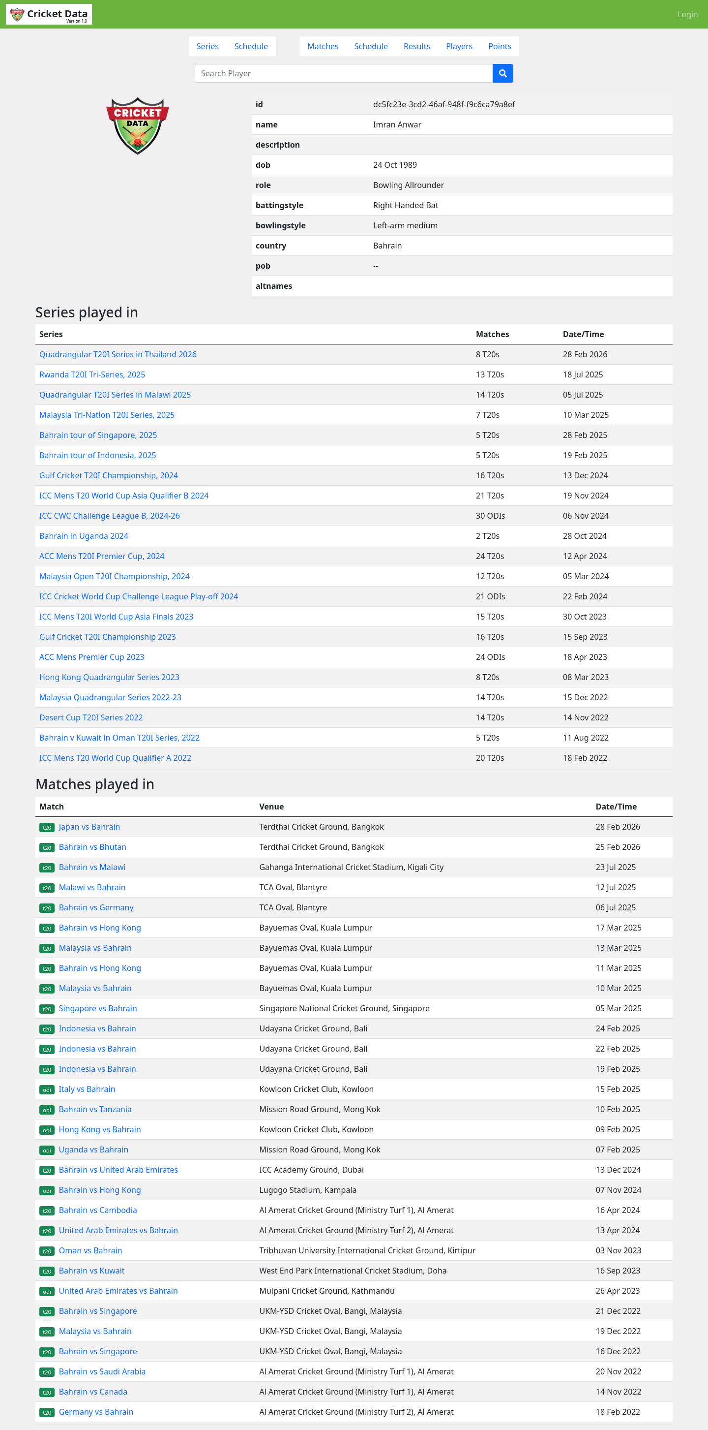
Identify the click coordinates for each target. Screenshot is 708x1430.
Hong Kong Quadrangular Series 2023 (109, 677)
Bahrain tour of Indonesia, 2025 (97, 455)
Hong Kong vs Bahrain (90, 1129)
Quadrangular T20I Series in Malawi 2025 (115, 394)
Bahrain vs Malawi (82, 867)
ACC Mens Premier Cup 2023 (92, 657)
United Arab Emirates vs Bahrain (108, 1230)
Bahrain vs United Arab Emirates (108, 1169)
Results (417, 46)
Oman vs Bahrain (80, 1250)
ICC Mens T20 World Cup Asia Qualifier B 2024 (123, 495)
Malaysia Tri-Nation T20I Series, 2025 (107, 414)
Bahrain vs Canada (83, 1391)
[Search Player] (344, 73)
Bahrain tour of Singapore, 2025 (98, 435)
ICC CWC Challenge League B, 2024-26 (109, 515)
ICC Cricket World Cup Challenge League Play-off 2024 (138, 596)
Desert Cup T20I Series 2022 (91, 717)
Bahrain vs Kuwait (82, 1270)
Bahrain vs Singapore (88, 1311)
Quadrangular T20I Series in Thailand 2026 (118, 354)
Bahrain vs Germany (86, 907)
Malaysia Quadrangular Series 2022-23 (110, 697)
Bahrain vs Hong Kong (90, 927)
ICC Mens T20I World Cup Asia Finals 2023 (116, 616)
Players (459, 46)
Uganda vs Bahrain (83, 1149)
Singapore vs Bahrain (88, 1008)
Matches (323, 46)
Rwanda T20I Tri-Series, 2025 (92, 374)
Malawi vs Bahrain (82, 887)
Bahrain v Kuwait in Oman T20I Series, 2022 (119, 737)
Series (208, 46)
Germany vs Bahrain (86, 1411)
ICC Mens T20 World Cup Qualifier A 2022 (115, 757)
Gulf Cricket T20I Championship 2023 (107, 636)
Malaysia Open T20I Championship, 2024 (114, 576)
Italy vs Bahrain (77, 1089)
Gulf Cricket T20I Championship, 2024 (108, 475)
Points (499, 46)
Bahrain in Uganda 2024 (83, 535)
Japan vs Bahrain (79, 826)
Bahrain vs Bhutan (82, 846)
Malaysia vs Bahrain (85, 947)
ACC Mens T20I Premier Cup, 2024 (102, 556)
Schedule (251, 46)
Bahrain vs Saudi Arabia (92, 1371)
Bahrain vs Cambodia (88, 1210)
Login (688, 14)
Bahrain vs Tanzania (85, 1109)
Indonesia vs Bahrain (87, 1028)
